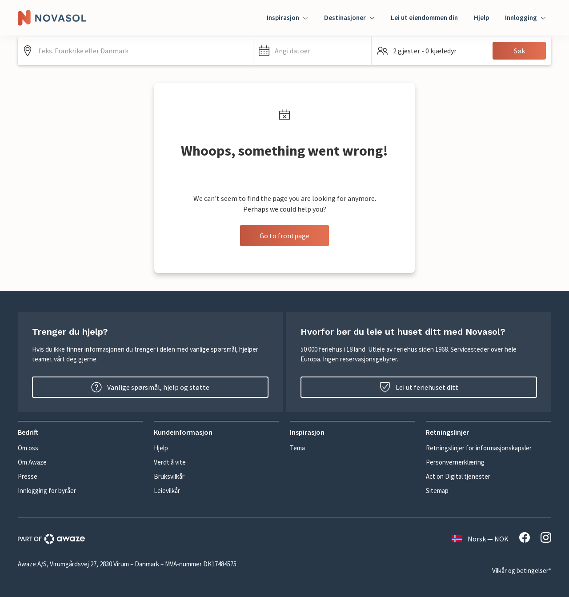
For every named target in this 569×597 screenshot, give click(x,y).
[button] (312, 50)
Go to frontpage (284, 235)
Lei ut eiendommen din (424, 17)
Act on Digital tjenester (458, 476)
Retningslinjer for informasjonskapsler (479, 448)
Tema (297, 448)
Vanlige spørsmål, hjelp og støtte (150, 387)
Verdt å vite (170, 462)
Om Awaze (32, 462)
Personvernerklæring (455, 462)
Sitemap (437, 490)
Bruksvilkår (169, 476)
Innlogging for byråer (47, 490)
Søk (519, 50)
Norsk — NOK (480, 538)
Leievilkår (167, 490)
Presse (27, 476)
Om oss (28, 448)
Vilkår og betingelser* (521, 570)
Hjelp (481, 17)
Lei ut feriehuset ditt (419, 387)
